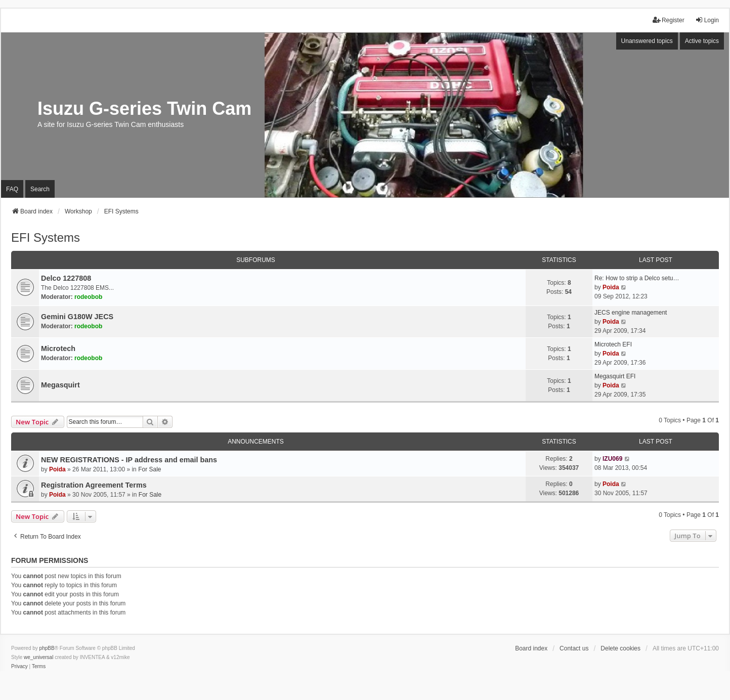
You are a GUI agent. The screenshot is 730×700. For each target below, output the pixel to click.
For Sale (149, 469)
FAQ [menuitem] (12, 189)
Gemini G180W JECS (77, 317)
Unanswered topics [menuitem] (647, 41)
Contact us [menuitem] (574, 648)
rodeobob (88, 296)
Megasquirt (60, 385)
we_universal (38, 657)
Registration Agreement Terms (94, 485)
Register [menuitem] (668, 20)
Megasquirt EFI (614, 376)
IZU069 (612, 458)
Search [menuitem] (40, 189)
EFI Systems (45, 237)
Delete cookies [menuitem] (620, 648)
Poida (611, 287)
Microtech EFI (613, 344)
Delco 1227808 (66, 278)
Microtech (58, 348)
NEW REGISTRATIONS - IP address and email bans (129, 460)
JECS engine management (630, 312)
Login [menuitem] (707, 20)
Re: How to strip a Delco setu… (636, 278)
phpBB (47, 648)
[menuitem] (19, 666)
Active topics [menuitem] (702, 41)
